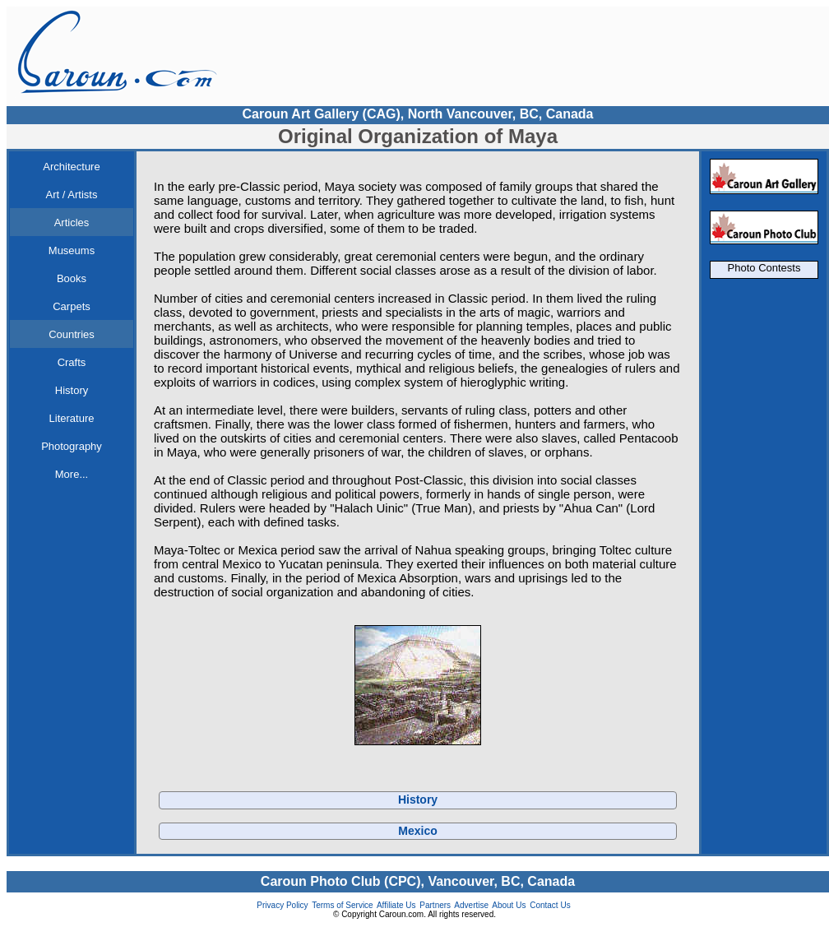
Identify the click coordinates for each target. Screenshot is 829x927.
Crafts (72, 362)
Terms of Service (342, 905)
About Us (509, 905)
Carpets (71, 306)
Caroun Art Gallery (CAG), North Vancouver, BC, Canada (417, 114)
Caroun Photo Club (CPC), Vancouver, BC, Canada (418, 881)
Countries (72, 334)
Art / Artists (72, 194)
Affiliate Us (396, 905)
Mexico (417, 830)
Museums (72, 250)
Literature (72, 418)
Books (71, 278)
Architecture (71, 166)
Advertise (471, 905)
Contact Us (550, 905)
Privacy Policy (282, 905)
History (71, 390)
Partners (435, 905)
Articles (72, 222)
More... (71, 474)
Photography (71, 446)
